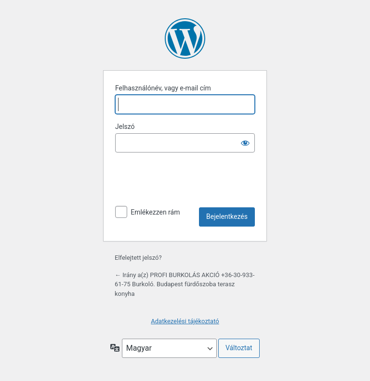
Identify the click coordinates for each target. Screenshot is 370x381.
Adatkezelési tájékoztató (185, 321)
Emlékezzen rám (155, 212)
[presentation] (188, 184)
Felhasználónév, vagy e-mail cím (163, 88)
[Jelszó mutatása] (245, 142)
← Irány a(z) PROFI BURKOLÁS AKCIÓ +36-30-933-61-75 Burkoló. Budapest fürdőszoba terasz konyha (184, 284)
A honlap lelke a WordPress (185, 38)
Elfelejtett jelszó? (138, 257)
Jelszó (125, 126)
